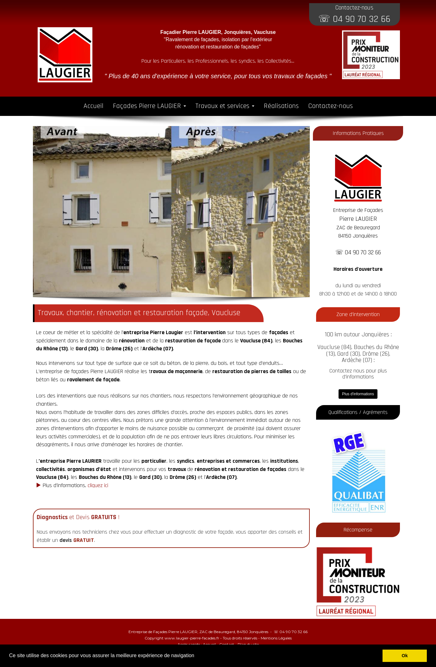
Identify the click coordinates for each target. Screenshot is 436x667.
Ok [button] (405, 655)
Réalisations (281, 106)
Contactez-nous (330, 106)
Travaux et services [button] (225, 106)
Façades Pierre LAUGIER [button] (149, 106)
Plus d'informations (358, 394)
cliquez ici (98, 485)
